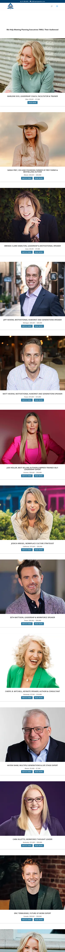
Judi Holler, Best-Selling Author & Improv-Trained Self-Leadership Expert (32, 469)
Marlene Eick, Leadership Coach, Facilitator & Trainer (32, 96)
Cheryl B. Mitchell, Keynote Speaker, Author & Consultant (32, 691)
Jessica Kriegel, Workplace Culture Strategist (32, 543)
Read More (32, 102)
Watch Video (26, 178)
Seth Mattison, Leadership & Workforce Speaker (32, 617)
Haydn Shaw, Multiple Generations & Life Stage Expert (32, 765)
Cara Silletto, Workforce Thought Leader (32, 839)
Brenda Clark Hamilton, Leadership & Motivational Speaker (32, 246)
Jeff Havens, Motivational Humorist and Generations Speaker (32, 320)
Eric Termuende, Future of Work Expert (32, 913)
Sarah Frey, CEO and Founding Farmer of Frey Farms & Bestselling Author (32, 171)
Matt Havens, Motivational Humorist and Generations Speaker (32, 394)
